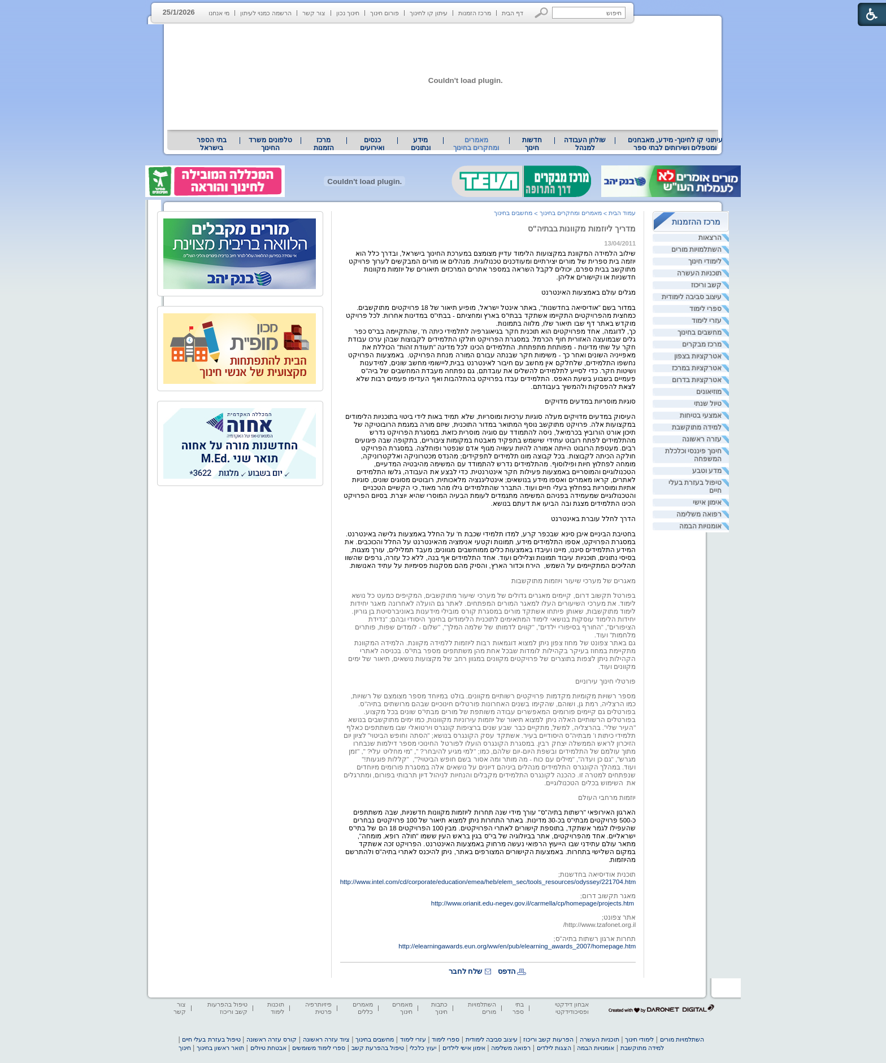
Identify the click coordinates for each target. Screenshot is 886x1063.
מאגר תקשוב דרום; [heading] (608, 896)
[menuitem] (675, 144)
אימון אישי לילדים (463, 1047)
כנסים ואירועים (372, 144)
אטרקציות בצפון (698, 356)
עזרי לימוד (707, 321)
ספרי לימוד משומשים (318, 1047)
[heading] (635, 588)
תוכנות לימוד (275, 1008)
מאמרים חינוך (402, 1008)
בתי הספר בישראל (211, 144)
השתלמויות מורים (696, 249)
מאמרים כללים (363, 1008)
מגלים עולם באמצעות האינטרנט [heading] (588, 292)
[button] (541, 13)
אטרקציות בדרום (697, 380)
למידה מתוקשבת (697, 427)
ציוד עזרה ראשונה (326, 1039)
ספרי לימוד (705, 309)
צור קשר (313, 13)
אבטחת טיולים (268, 1047)
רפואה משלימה (699, 514)
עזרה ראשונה (702, 439)
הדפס (507, 971)
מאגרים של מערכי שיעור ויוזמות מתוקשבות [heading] (573, 581)
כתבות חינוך (439, 1008)
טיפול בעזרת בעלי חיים (695, 487)
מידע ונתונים (421, 144)
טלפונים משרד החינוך (270, 144)
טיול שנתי (708, 404)
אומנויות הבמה (700, 526)
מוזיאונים (709, 392)
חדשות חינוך (532, 144)
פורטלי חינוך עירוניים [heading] (605, 681)
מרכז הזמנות (474, 13)
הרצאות (710, 238)
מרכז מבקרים (702, 344)
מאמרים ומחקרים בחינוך (476, 144)
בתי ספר (518, 1008)
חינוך (185, 1047)
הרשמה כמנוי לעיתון (266, 13)
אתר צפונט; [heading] (619, 917)
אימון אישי (707, 502)
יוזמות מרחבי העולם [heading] (607, 797)
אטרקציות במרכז (697, 368)
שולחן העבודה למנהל (585, 144)
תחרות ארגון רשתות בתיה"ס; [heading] (594, 938)
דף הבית (512, 13)
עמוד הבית (622, 212)
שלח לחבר (466, 971)
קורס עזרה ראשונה (271, 1039)
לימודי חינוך (705, 261)
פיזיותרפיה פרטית (318, 1008)
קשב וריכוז (706, 285)
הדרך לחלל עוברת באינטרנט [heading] (593, 518)
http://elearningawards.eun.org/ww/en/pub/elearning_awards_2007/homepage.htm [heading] (517, 946)
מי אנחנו (219, 13)
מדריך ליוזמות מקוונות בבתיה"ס (582, 228)
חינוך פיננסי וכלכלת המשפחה (693, 455)
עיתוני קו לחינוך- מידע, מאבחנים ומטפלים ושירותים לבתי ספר (675, 144)
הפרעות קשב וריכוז (548, 1039)
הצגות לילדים (554, 1047)
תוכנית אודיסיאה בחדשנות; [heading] (597, 874)
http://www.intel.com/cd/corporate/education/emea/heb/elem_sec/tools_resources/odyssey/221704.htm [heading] (488, 881)
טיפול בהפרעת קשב (377, 1047)
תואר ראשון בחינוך (220, 1047)
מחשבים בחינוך (699, 332)
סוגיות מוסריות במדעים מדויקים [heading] (590, 401)
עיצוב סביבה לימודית (692, 297)
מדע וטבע (707, 471)
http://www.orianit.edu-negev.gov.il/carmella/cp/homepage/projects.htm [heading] (532, 903)
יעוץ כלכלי (423, 1047)
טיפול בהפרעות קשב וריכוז (227, 1008)
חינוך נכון (347, 13)
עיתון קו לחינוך (429, 13)
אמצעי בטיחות (701, 415)
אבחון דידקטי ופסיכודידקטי (572, 1008)
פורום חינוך (384, 13)
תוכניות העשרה (699, 273)
